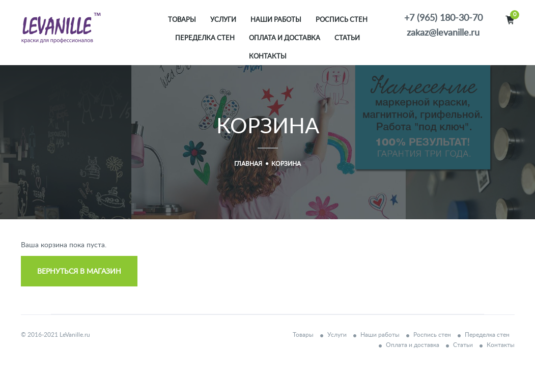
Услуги (223, 20)
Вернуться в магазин (79, 271)
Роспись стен (342, 20)
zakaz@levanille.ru (443, 33)
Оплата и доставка (284, 38)
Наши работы (275, 20)
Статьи (347, 38)
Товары (182, 20)
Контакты (268, 56)
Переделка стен (205, 38)
